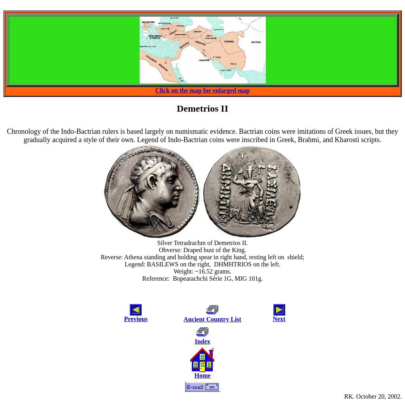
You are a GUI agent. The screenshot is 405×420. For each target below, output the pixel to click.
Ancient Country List (212, 319)
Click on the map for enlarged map (202, 90)
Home (203, 375)
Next (279, 318)
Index (202, 341)
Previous (136, 318)
